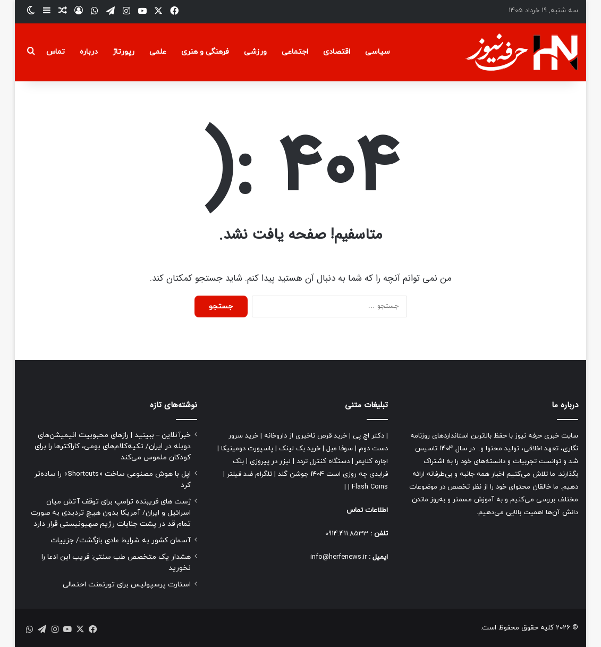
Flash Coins (370, 487)
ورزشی (255, 52)
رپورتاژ (123, 52)
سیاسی (377, 52)
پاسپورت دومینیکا (247, 448)
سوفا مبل (339, 448)
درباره (89, 52)
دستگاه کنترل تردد (323, 461)
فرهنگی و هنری (205, 52)
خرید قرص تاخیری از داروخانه (305, 436)
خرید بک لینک (299, 448)
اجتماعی (295, 52)
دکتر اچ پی (368, 436)
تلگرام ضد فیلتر (249, 474)
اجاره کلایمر (371, 461)
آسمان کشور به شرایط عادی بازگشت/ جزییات (120, 540)
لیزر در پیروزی (270, 461)
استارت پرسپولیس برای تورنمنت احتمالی (127, 584)
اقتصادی (336, 52)
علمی (157, 52)
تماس (55, 52)
